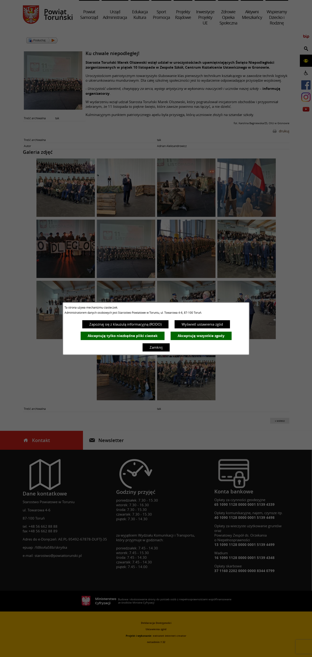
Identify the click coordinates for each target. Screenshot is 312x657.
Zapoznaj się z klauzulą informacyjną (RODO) (125, 324)
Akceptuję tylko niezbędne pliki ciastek (123, 335)
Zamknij (156, 347)
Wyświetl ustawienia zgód (202, 324)
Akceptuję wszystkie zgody (201, 335)
